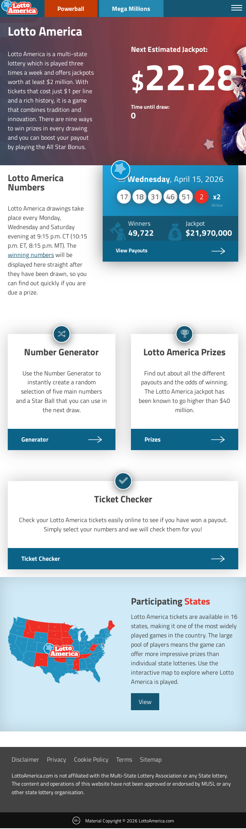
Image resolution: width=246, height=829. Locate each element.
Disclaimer (25, 759)
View (145, 702)
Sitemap (151, 759)
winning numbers (31, 254)
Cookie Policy (91, 759)
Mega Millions (133, 8)
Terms (124, 759)
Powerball (71, 8)
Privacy (56, 759)
